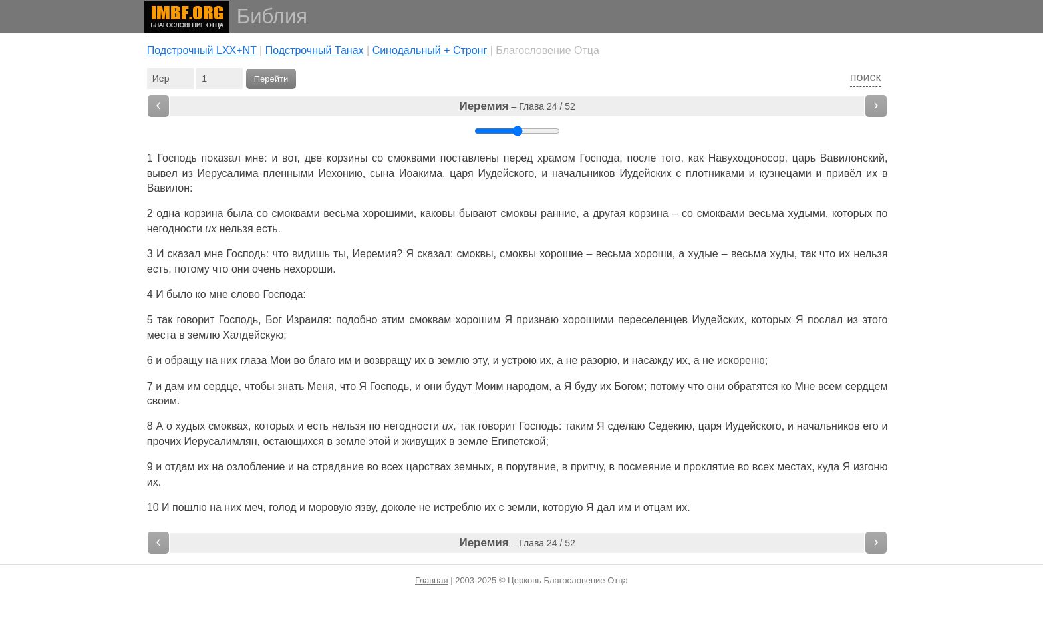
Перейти (271, 79)
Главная (431, 580)
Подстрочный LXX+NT (202, 50)
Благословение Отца (547, 50)
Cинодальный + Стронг (430, 50)
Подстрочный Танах (314, 50)
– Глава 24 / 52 (517, 106)
